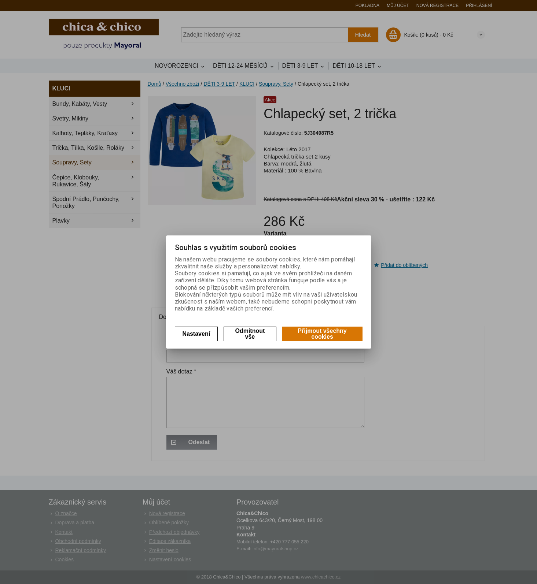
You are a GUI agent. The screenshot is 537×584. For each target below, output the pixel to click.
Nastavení (196, 334)
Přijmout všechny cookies (322, 334)
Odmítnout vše (250, 334)
